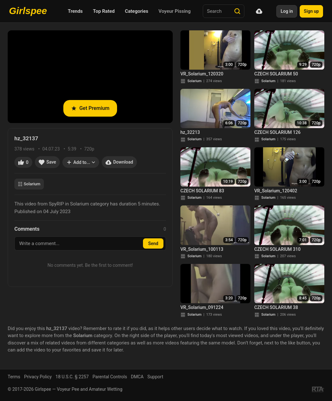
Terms (14, 376)
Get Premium (90, 108)
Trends (75, 11)
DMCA (137, 376)
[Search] (237, 11)
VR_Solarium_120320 (201, 73)
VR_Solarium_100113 (201, 249)
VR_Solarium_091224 (201, 307)
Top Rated (104, 11)
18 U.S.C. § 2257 (72, 376)
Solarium (29, 183)
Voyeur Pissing (175, 11)
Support (155, 376)
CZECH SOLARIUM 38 (276, 307)
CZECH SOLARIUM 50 (276, 73)
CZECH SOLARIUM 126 (277, 132)
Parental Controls (109, 376)
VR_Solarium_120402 (275, 190)
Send (153, 243)
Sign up (311, 11)
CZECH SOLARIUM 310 (277, 249)
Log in (287, 11)
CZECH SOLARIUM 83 (202, 190)
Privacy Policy (37, 376)
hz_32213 (190, 132)
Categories (136, 11)
